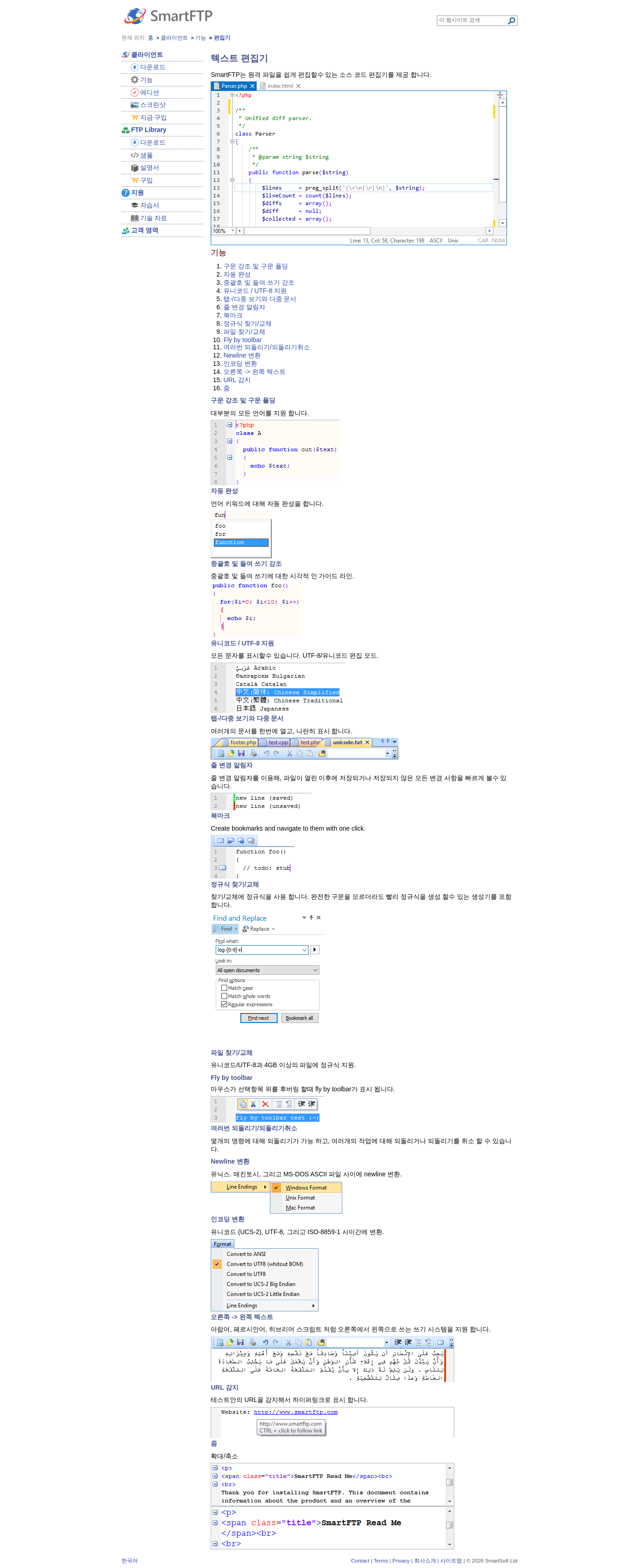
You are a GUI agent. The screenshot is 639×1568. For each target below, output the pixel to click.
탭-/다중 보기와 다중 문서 (259, 299)
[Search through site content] (473, 20)
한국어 (130, 1560)
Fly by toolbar (242, 339)
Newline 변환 (242, 355)
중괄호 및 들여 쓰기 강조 (258, 282)
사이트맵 (451, 1560)
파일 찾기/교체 (244, 331)
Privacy (401, 1560)
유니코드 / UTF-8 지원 (255, 290)
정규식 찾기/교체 (247, 323)
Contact (360, 1560)
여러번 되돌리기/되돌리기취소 (266, 347)
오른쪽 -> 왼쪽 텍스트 (254, 371)
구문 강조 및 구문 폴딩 (255, 266)
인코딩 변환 (240, 363)
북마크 (233, 315)
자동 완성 (237, 274)
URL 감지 (236, 379)
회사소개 (425, 1560)
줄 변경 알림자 (244, 307)
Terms (381, 1560)
